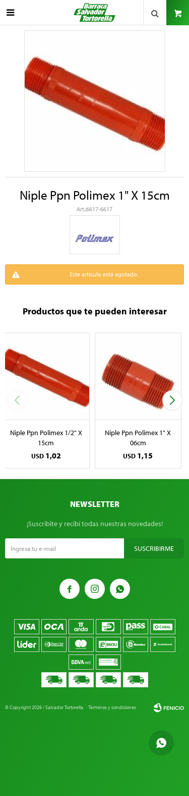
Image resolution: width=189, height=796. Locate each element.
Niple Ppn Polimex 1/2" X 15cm (46, 437)
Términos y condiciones (112, 707)
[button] (172, 400)
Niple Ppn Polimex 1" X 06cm (138, 437)
